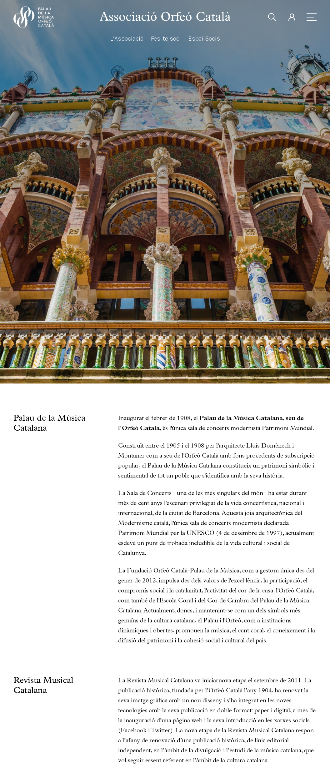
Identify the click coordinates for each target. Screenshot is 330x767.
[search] (272, 17)
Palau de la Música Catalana (241, 418)
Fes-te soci (166, 38)
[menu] (312, 17)
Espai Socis (204, 38)
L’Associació (126, 38)
